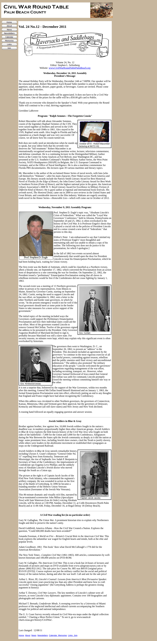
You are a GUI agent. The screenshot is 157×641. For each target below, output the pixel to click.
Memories (62, 635)
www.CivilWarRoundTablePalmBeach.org (69, 68)
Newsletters (42, 635)
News (33, 635)
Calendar (53, 635)
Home (21, 635)
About (27, 635)
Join (75, 635)
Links (71, 635)
